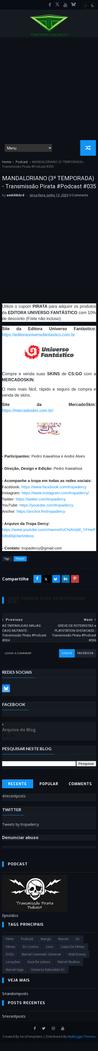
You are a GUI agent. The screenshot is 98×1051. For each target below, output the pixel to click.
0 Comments (78, 203)
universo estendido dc (48, 977)
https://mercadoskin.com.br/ (28, 418)
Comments (80, 792)
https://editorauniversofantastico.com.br (38, 343)
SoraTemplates (31, 1044)
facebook (85, 661)
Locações (13, 970)
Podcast (22, 162)
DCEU (10, 962)
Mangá (46, 947)
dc (78, 947)
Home (6, 162)
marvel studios (68, 970)
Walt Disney (77, 962)
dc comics (30, 955)
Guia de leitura (38, 970)
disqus (67, 661)
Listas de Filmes (72, 955)
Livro (49, 955)
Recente (17, 792)
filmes (10, 955)
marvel (63, 947)
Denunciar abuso (20, 846)
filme (10, 947)
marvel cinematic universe (41, 962)
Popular (48, 792)
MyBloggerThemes (81, 1044)
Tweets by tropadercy (20, 832)
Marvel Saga (15, 977)
